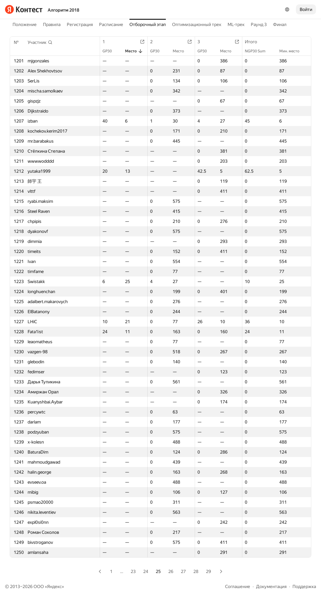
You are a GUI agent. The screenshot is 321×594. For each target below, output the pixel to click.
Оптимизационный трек (196, 24)
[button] (40, 42)
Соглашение (237, 586)
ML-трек (236, 24)
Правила (52, 24)
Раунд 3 (259, 24)
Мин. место (292, 51)
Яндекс (54, 586)
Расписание (111, 24)
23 (133, 571)
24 (145, 571)
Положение (25, 24)
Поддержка (304, 586)
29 (208, 571)
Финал (280, 24)
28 (195, 571)
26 (170, 571)
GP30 (110, 51)
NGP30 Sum (258, 51)
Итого (254, 42)
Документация (271, 586)
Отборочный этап (147, 24)
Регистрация (80, 24)
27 (183, 571)
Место (134, 51)
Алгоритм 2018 (63, 10)
